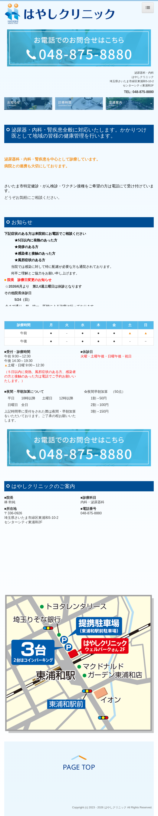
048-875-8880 (143, 92)
